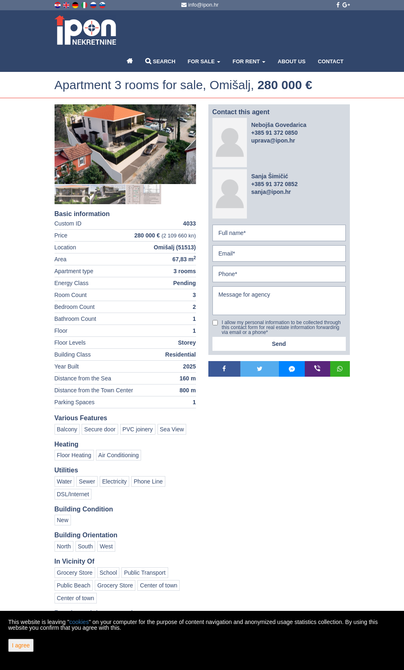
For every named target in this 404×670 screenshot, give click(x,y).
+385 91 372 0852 (274, 184)
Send (279, 344)
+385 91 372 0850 (274, 132)
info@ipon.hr (200, 5)
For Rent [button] (249, 61)
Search (160, 61)
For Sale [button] (204, 61)
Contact (331, 61)
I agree (21, 645)
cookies (79, 622)
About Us (292, 61)
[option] (72, 194)
